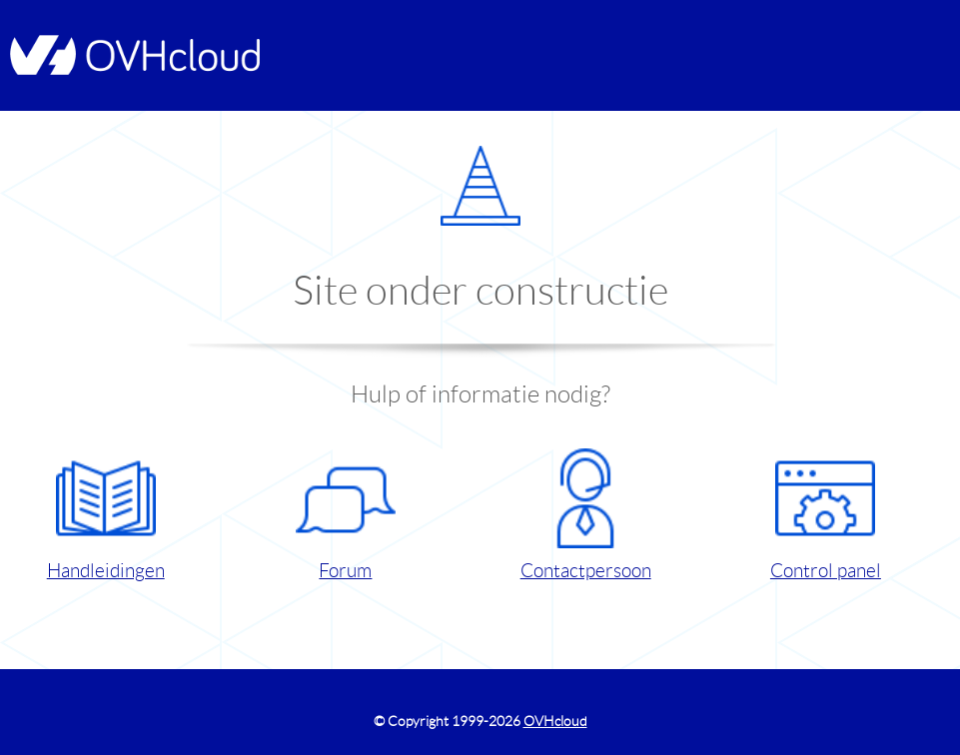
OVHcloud (555, 721)
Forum (346, 514)
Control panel (825, 514)
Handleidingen (106, 514)
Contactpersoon (585, 514)
